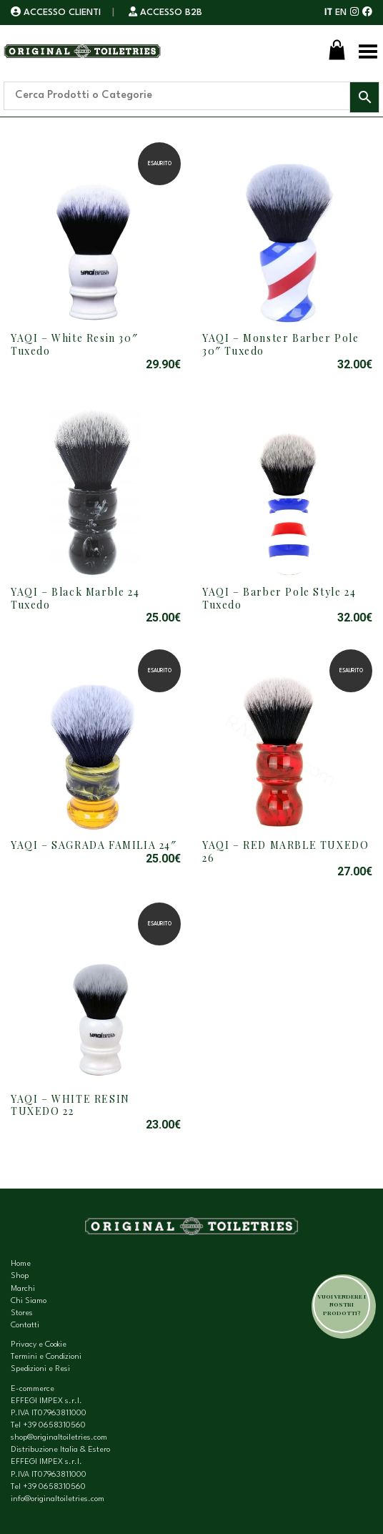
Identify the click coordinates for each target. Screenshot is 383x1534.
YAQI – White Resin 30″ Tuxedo (74, 344)
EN (341, 12)
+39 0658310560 (54, 1426)
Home (21, 1264)
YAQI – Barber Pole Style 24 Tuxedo (279, 598)
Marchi (23, 1289)
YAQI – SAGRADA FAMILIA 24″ (94, 845)
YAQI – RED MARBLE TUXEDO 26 (285, 851)
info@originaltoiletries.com (57, 1499)
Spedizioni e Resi (40, 1369)
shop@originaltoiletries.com (59, 1438)
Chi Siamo (28, 1301)
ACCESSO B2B (165, 12)
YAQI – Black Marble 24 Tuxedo (75, 598)
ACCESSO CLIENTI (57, 12)
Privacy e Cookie (38, 1345)
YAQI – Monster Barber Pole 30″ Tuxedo (280, 344)
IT (328, 12)
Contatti (25, 1325)
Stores (22, 1313)
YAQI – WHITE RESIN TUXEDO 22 (70, 1105)
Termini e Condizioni (46, 1357)
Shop (20, 1276)
